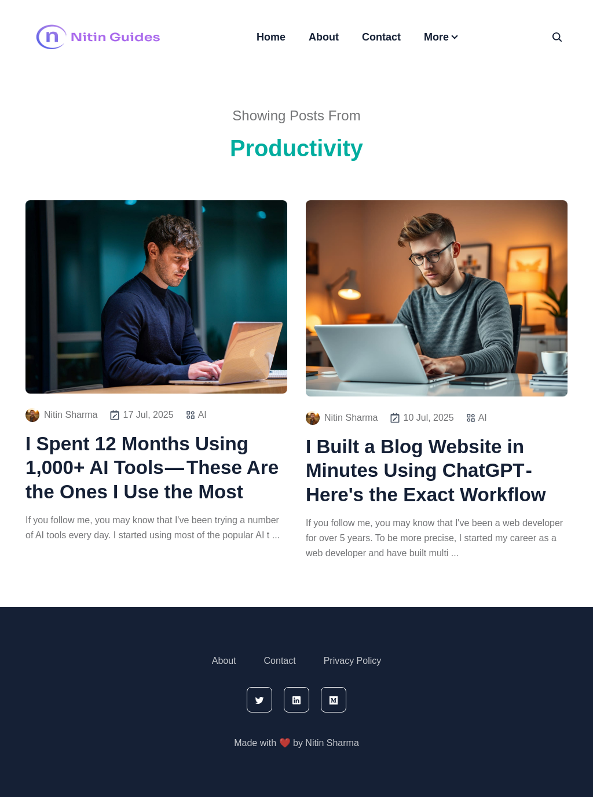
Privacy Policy (353, 661)
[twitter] (259, 699)
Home (271, 37)
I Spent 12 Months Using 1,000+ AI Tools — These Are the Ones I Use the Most (152, 467)
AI (202, 415)
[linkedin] (296, 699)
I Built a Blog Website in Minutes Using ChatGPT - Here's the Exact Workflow (426, 470)
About (324, 37)
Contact (381, 37)
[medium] (333, 699)
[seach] (557, 37)
